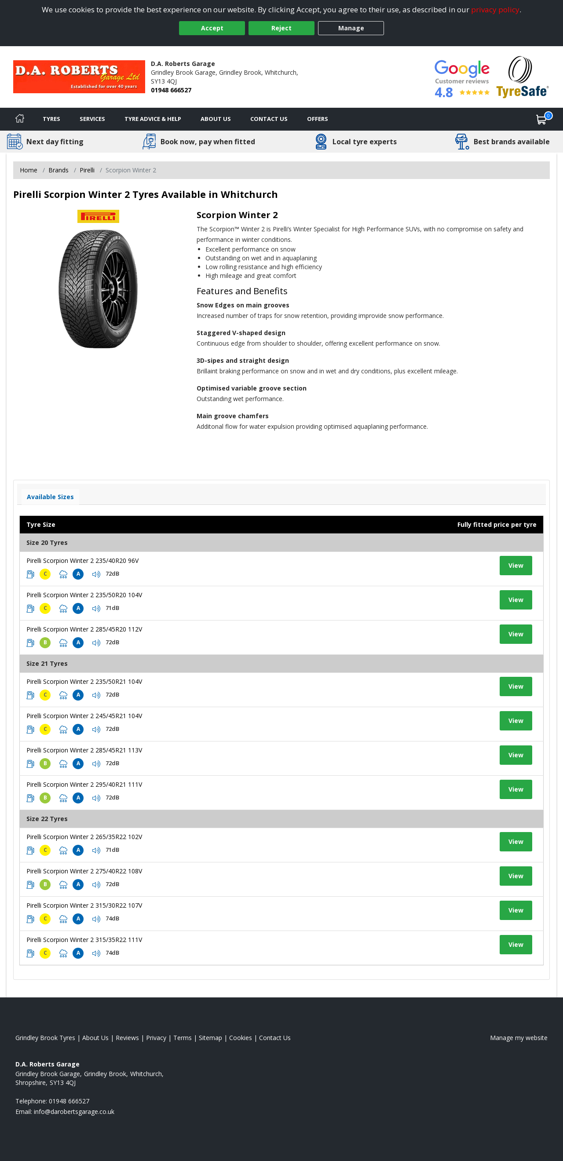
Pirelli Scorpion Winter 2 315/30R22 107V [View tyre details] (84, 905)
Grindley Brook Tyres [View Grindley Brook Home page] (45, 1037)
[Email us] (74, 1111)
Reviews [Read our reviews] (127, 1037)
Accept (212, 28)
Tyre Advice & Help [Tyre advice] (152, 119)
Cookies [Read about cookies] (240, 1037)
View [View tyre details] (515, 565)
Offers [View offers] (317, 119)
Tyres (51, 119)
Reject (281, 28)
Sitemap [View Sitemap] (210, 1037)
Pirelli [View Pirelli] (87, 170)
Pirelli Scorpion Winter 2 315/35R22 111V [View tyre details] (84, 939)
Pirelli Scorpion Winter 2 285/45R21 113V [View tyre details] (84, 750)
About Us (216, 119)
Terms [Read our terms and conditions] (182, 1037)
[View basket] (541, 119)
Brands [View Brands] (58, 170)
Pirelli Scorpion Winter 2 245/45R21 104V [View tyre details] (84, 716)
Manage (351, 28)
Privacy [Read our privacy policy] (156, 1037)
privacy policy (495, 9)
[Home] (20, 119)
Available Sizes (50, 497)
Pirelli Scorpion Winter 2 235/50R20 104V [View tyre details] (84, 595)
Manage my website (519, 1037)
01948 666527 (171, 90)
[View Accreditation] (523, 76)
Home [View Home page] (28, 170)
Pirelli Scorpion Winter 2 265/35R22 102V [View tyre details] (84, 836)
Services (92, 119)
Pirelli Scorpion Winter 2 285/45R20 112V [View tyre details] (84, 629)
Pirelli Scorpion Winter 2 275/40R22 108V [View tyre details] (84, 871)
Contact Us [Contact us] (269, 119)
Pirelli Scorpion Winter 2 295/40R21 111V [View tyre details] (84, 784)
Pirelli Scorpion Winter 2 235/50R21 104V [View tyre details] (84, 681)
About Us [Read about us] (95, 1037)
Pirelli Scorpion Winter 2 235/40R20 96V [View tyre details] (82, 560)
